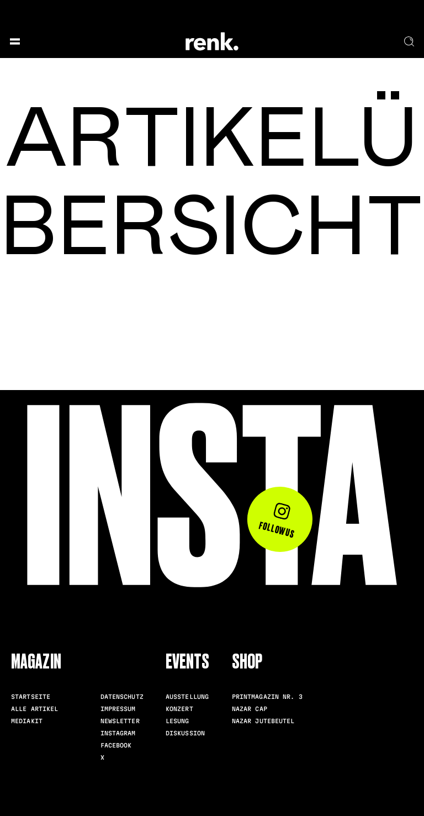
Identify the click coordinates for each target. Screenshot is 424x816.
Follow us (277, 521)
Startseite (30, 696)
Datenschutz (122, 696)
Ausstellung (187, 696)
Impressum (118, 709)
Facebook (116, 745)
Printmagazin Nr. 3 (267, 696)
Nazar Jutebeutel (263, 721)
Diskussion (185, 733)
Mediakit (27, 721)
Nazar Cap (249, 709)
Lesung (177, 721)
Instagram (118, 733)
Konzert (179, 709)
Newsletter (120, 721)
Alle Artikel (35, 709)
